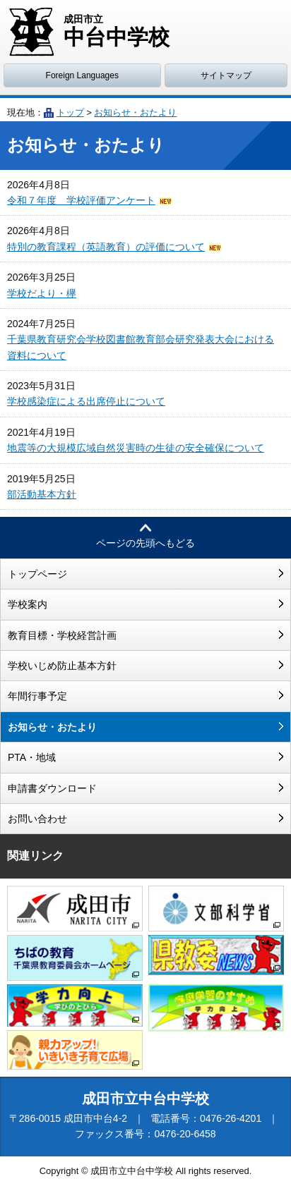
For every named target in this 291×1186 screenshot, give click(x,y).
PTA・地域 (32, 757)
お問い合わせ (37, 818)
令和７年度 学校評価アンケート (81, 200)
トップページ (37, 574)
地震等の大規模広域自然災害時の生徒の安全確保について (135, 447)
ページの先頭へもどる (145, 543)
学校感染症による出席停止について (86, 401)
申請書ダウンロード (52, 788)
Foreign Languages (82, 75)
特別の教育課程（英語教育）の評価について (106, 246)
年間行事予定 (37, 696)
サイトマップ (226, 75)
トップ (70, 112)
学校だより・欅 (41, 293)
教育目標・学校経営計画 (62, 635)
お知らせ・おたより (135, 112)
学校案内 (27, 604)
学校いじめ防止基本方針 (62, 665)
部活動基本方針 (41, 494)
